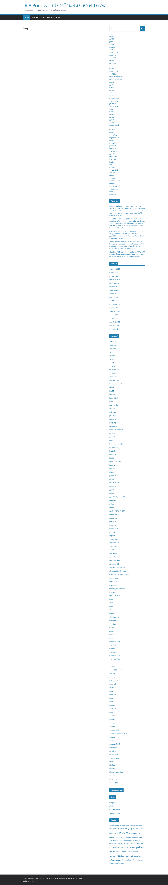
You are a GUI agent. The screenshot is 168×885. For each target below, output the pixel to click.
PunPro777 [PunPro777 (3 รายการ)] (138, 833)
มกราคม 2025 (114, 325)
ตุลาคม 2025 (113, 294)
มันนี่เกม (112, 677)
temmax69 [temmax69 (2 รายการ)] (113, 844)
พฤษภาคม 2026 (114, 269)
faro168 (112, 409)
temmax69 (113, 585)
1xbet (111, 352)
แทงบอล (112, 776)
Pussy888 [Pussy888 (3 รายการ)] (121, 837)
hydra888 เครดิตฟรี (116, 430)
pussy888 (112, 63)
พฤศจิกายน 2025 (115, 290)
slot (110, 93)
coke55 (111, 402)
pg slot (111, 85)
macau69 (112, 469)
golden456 (113, 416)
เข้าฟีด (111, 806)
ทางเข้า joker (113, 101)
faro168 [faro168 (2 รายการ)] (112, 829)
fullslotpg (112, 159)
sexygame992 (114, 564)
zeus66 (111, 631)
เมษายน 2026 (113, 272)
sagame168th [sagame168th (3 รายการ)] (136, 837)
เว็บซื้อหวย (112, 765)
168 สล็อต (112, 341)
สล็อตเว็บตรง (113, 50)
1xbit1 (111, 359)
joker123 (112, 36)
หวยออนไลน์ (113, 189)
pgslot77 (112, 175)
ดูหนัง (111, 165)
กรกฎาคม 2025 (114, 304)
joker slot (112, 104)
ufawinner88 (113, 620)
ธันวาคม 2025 (114, 287)
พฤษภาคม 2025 (114, 311)
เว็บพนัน (112, 769)
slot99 (111, 44)
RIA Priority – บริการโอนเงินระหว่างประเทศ (65, 5)
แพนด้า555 (113, 779)
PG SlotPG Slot (114, 483)
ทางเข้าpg (112, 645)
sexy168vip (113, 553)
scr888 (111, 550)
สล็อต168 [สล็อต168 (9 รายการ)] (114, 856)
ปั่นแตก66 (112, 178)
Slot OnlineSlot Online (117, 567)
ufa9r (111, 606)
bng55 (111, 391)
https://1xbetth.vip (116, 77)
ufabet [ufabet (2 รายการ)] (122, 844)
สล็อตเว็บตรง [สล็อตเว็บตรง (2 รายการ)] (128, 860)
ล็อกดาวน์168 (113, 684)
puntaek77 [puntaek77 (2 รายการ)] (113, 837)
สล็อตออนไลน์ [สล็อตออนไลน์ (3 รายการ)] (136, 856)
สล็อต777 (112, 705)
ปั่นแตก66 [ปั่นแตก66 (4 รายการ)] (131, 847)
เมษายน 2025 (113, 315)
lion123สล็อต (113, 447)
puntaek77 (113, 518)
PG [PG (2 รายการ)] (117, 834)
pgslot (111, 60)
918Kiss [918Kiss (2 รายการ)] (119, 825)
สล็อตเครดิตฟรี (114, 737)
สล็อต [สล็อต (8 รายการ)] (112, 851)
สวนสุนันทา (113, 748)
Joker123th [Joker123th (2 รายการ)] (140, 829)
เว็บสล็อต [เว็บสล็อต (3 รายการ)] (136, 860)
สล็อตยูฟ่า (112, 723)
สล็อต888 (112, 55)
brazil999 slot (114, 398)
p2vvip (111, 472)
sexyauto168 (113, 557)
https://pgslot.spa (115, 79)
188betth (112, 349)
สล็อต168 (112, 194)
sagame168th (114, 138)
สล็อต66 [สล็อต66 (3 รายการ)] (125, 852)
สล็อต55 (112, 698)
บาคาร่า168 (113, 151)
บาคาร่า (112, 66)
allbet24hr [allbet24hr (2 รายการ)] (125, 825)
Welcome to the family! (52, 17)
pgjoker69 (112, 486)
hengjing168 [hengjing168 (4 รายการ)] (130, 828)
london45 (112, 454)
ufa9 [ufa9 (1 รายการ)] (118, 844)
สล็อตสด (112, 726)
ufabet (111, 610)
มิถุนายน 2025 (114, 308)
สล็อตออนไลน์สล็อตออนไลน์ (118, 733)
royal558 (112, 532)
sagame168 (113, 539)
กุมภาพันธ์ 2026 (114, 280)
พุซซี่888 (112, 673)
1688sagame (113, 345)
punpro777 (113, 183)
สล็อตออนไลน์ (114, 125)
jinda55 (112, 42)
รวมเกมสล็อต (113, 680)
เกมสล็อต (112, 762)
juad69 (111, 440)
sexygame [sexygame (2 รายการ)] (112, 840)
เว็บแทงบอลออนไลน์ (116, 772)
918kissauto (113, 373)
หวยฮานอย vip (114, 758)
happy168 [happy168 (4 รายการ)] (119, 828)
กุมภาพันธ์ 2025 (114, 322)
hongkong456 (114, 426)
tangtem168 (113, 582)
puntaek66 (113, 514)
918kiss (112, 130)
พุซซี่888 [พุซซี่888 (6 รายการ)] (139, 847)
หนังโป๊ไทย (113, 74)
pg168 (111, 39)
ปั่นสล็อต (112, 663)
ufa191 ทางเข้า (114, 596)
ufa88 (111, 599)
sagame (112, 536)
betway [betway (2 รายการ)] (132, 825)
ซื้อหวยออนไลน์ (114, 186)
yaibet (111, 627)
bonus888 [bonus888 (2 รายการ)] (138, 825)
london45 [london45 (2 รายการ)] (112, 834)
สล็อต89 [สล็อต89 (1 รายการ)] (130, 852)
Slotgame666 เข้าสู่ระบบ (117, 571)
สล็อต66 (112, 47)
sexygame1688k (115, 560)
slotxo (111, 69)
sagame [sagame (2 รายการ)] (128, 837)
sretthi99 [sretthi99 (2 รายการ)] (129, 840)
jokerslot (112, 117)
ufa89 (111, 603)
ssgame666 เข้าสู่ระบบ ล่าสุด (119, 575)
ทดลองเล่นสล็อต (114, 642)
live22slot (112, 451)
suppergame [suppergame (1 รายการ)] (136, 840)
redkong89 (113, 525)
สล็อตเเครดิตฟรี (114, 744)
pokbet (111, 504)
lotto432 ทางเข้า (115, 462)
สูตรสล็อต (112, 751)
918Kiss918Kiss (114, 370)
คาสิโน (111, 635)
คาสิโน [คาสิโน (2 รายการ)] (127, 844)
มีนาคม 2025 (113, 318)
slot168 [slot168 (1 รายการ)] (119, 840)
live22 (111, 162)
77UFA (111, 363)
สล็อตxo (112, 122)
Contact (35, 17)
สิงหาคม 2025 (114, 301)
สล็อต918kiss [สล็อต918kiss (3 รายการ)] (125, 856)
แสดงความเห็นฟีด (115, 810)
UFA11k (112, 592)
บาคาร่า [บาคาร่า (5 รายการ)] (134, 843)
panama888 (113, 476)
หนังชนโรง (113, 135)
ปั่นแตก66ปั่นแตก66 (115, 670)
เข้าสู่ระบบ (112, 803)
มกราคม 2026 (114, 283)
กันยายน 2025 (114, 297)
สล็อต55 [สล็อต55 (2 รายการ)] (118, 852)
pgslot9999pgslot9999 (117, 497)
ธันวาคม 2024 (114, 329)
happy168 (112, 419)
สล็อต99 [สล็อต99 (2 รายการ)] (136, 852)
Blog (27, 17)
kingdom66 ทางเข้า (116, 444)
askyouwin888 (114, 380)
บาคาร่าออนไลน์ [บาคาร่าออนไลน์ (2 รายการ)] (120, 848)
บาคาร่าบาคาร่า (114, 656)
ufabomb (112, 613)
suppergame (113, 578)
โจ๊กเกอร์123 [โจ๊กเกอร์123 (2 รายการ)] (122, 863)
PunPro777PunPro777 (117, 511)
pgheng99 (113, 156)
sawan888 (113, 546)
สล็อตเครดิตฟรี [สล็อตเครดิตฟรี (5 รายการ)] (116, 860)
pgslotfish (112, 500)
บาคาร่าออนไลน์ (114, 181)
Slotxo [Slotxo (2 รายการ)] (123, 840)
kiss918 (112, 87)
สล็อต (111, 109)
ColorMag (78, 878)
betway (112, 387)
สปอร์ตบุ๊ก (112, 688)
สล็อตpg (112, 716)
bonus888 (112, 394)
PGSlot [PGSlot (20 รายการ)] (123, 833)
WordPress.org (114, 813)
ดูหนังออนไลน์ (114, 98)
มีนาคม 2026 (113, 276)
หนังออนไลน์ (113, 170)
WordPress (30, 881)
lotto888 (112, 465)
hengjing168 (113, 423)
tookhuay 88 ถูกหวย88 (117, 589)
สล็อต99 (112, 712)
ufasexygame (114, 617)
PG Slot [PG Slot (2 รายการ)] (131, 834)
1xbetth (112, 356)
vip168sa (112, 624)
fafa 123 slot (113, 405)
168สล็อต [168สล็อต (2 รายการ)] (112, 825)
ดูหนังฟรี (112, 143)
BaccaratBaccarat (115, 384)
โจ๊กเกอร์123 (113, 106)
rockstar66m (113, 529)
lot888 (111, 458)
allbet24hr (113, 377)
